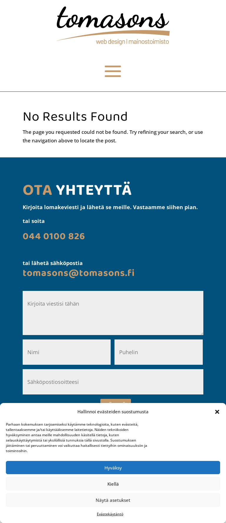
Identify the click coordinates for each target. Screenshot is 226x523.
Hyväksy (113, 468)
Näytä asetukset (113, 500)
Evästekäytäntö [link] (110, 514)
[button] (217, 412)
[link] (113, 43)
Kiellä (113, 484)
